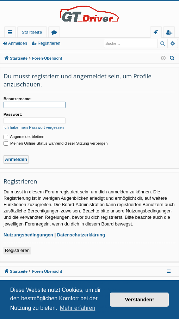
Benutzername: (17, 99)
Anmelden (17, 43)
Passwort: (13, 114)
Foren (55, 33)
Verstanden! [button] (139, 299)
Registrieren (48, 43)
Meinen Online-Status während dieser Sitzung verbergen (55, 143)
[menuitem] (172, 58)
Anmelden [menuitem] (157, 33)
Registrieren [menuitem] (170, 33)
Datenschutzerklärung (81, 234)
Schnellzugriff (11, 33)
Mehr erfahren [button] (77, 308)
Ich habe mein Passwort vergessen (34, 127)
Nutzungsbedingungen (28, 234)
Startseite (32, 32)
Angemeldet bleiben (24, 136)
